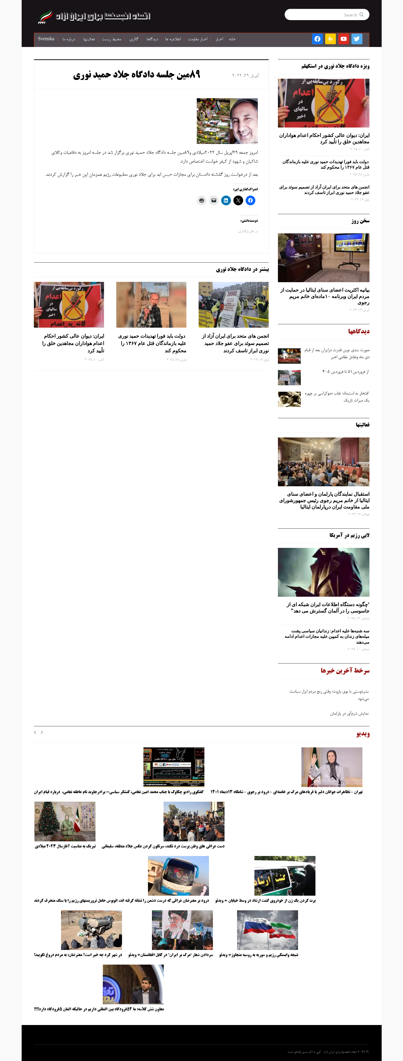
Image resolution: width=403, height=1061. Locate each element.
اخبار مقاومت (197, 39)
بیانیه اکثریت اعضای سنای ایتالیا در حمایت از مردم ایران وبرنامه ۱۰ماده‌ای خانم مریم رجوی (324, 296)
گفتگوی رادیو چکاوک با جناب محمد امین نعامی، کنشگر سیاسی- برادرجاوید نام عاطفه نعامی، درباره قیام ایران (119, 792)
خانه (232, 39)
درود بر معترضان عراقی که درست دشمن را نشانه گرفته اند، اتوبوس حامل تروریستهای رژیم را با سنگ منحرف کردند (121, 901)
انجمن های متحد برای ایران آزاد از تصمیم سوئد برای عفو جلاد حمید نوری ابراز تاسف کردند (235, 343)
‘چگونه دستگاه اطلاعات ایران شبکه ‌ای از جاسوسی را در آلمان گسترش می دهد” (328, 607)
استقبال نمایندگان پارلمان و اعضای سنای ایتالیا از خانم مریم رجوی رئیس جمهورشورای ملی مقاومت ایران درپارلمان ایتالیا (324, 500)
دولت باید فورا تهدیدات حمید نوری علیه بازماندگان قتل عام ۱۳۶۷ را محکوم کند (152, 343)
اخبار (219, 39)
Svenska (46, 39)
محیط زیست (111, 39)
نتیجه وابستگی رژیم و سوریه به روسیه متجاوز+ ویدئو (258, 955)
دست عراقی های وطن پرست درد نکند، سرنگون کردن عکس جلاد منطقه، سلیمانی (163, 846)
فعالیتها (89, 39)
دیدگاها (152, 39)
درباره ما (69, 39)
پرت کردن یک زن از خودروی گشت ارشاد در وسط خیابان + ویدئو (265, 901)
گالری (133, 39)
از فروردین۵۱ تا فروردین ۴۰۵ (345, 372)
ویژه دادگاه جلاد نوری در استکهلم (335, 66)
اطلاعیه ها (173, 39)
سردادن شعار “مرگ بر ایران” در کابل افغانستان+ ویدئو (170, 955)
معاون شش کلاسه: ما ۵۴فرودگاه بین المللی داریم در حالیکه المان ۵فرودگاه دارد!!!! (99, 1009)
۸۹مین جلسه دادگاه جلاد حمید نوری (136, 76)
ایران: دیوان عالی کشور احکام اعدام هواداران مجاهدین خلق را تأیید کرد (73, 343)
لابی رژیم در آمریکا (349, 535)
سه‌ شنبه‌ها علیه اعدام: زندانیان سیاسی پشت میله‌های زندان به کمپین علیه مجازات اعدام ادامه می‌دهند (327, 636)
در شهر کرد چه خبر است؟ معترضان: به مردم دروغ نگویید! (78, 955)
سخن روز (360, 221)
